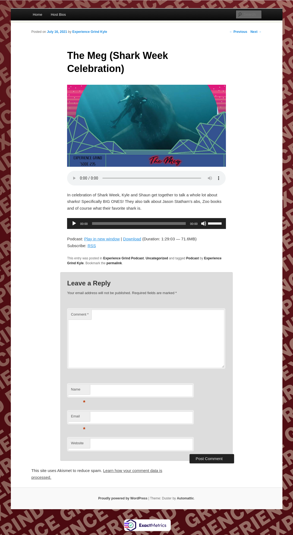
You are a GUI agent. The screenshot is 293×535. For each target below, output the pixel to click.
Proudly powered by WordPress (122, 498)
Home (37, 14)
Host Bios (58, 14)
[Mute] (203, 223)
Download (132, 239)
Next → (256, 32)
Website (77, 443)
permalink (114, 263)
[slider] (139, 223)
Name (78, 391)
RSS (91, 245)
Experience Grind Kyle (89, 32)
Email (78, 417)
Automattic (185, 498)
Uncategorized (157, 258)
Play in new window (102, 239)
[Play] (74, 223)
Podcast (192, 258)
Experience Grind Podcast (123, 258)
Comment (80, 314)
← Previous (238, 32)
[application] (146, 223)
